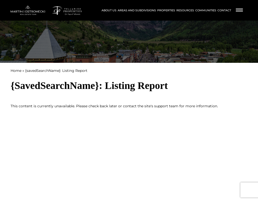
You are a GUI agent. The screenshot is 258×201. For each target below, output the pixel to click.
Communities (205, 10)
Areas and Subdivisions (137, 10)
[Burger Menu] (239, 10)
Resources (185, 10)
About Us (109, 10)
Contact (224, 10)
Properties (166, 10)
